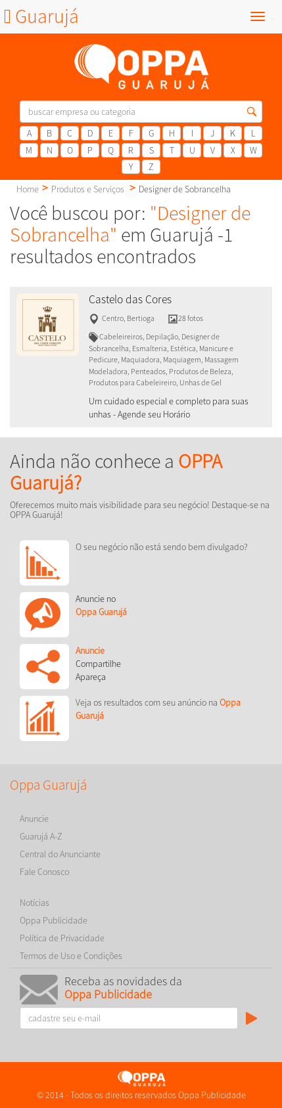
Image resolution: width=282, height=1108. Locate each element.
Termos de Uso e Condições (71, 956)
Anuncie (34, 818)
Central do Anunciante (60, 854)
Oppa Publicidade (53, 920)
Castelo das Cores (130, 299)
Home (27, 189)
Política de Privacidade (62, 938)
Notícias (34, 902)
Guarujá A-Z (41, 836)
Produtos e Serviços (87, 189)
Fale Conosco (44, 872)
